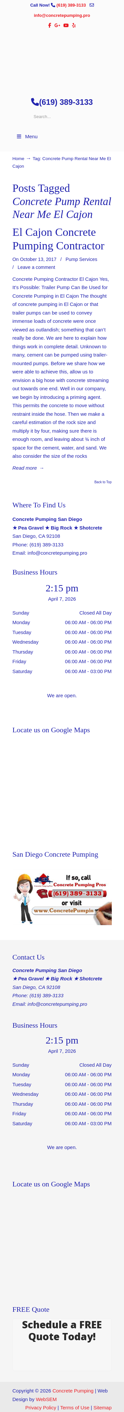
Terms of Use (74, 1407)
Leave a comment (36, 267)
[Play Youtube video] (62, 897)
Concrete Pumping (73, 1390)
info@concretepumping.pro (62, 15)
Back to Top (102, 482)
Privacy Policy (40, 1407)
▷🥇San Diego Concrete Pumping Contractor (62, 60)
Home (18, 158)
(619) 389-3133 (72, 5)
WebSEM (46, 1399)
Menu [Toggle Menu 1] (27, 136)
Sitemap (102, 1407)
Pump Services (81, 259)
